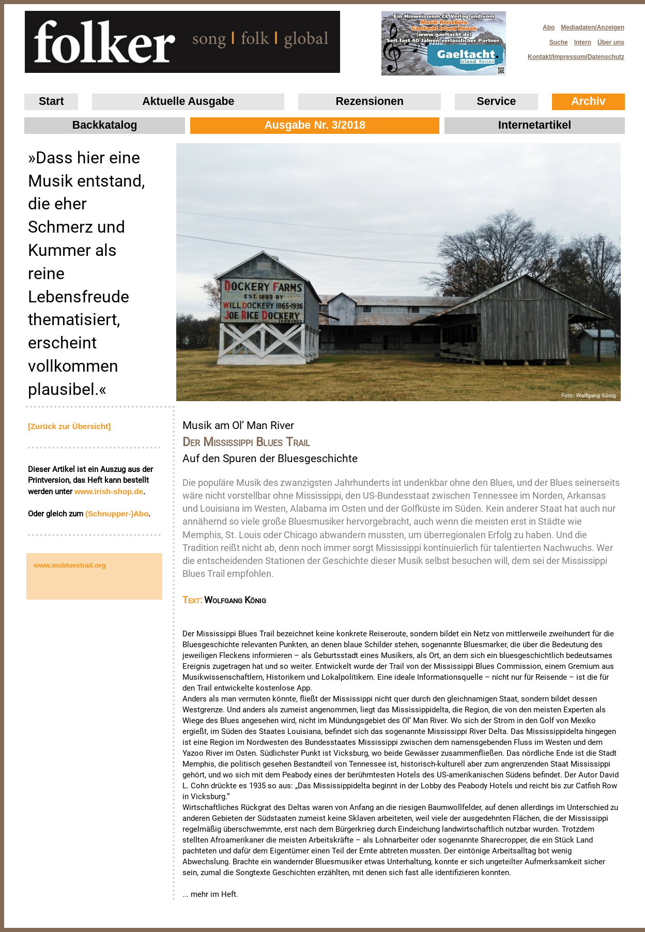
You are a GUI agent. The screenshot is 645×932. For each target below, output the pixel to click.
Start (51, 101)
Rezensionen (369, 101)
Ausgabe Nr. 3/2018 (314, 125)
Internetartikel (534, 125)
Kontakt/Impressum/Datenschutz (572, 54)
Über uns (610, 42)
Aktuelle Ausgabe (188, 101)
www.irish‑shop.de (108, 491)
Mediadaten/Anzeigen (592, 27)
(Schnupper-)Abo (116, 513)
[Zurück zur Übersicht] (69, 426)
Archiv (588, 101)
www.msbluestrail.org (70, 565)
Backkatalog (104, 125)
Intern (582, 42)
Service (496, 101)
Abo (549, 27)
